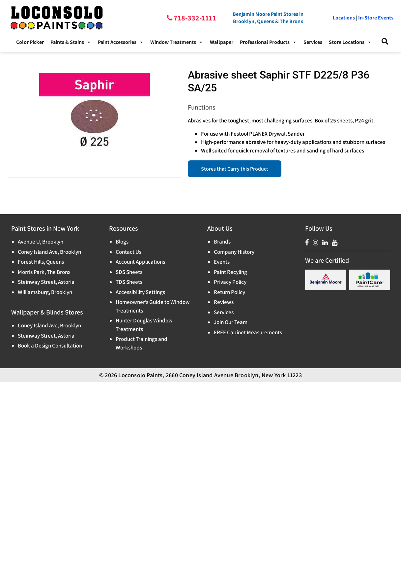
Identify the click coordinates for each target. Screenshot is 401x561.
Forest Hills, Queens (41, 261)
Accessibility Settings (140, 292)
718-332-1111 (194, 17)
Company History (234, 251)
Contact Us (128, 251)
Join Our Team (230, 322)
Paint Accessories (121, 42)
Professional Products (268, 42)
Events (222, 261)
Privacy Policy (230, 281)
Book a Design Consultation (50, 345)
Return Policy (229, 292)
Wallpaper (221, 42)
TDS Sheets (129, 281)
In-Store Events (375, 17)
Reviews (224, 302)
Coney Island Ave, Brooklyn (49, 251)
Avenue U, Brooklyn (40, 241)
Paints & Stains (70, 42)
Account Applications (140, 261)
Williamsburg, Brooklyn (45, 292)
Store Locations (350, 42)
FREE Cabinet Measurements (248, 332)
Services (312, 42)
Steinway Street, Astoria (46, 281)
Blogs (122, 241)
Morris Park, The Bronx (44, 272)
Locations (344, 17)
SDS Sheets (129, 272)
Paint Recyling (230, 272)
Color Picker (30, 42)
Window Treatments (176, 42)
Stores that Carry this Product (234, 168)
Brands (222, 241)
